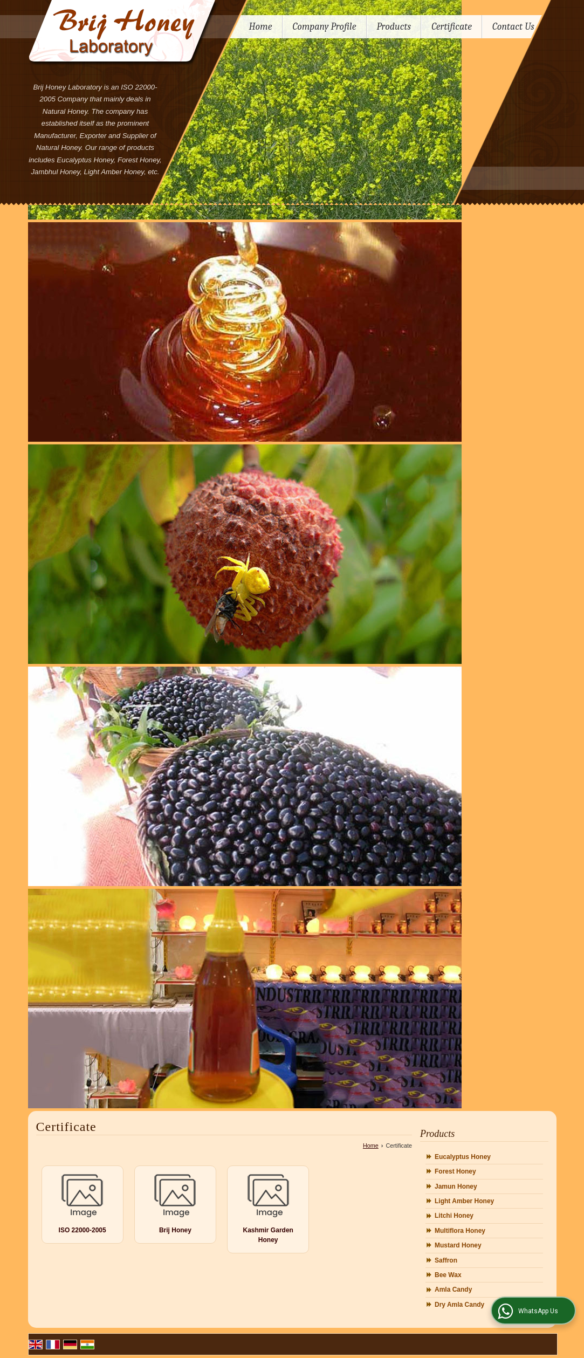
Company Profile (324, 26)
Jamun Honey (456, 1186)
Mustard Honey (458, 1245)
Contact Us (513, 26)
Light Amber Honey (464, 1201)
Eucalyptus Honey (463, 1157)
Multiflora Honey (460, 1230)
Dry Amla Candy (459, 1304)
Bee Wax (448, 1275)
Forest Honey (455, 1171)
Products (394, 26)
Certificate (451, 26)
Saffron (446, 1260)
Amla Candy (453, 1289)
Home (260, 26)
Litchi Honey (454, 1215)
